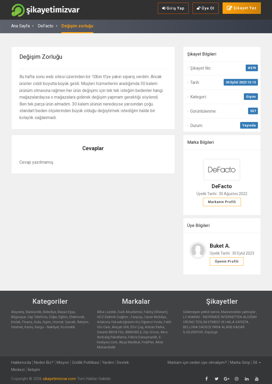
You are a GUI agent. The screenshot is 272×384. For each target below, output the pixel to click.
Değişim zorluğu (77, 25)
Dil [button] (257, 362)
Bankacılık (33, 312)
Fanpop (137, 317)
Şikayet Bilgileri (201, 54)
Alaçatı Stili (120, 327)
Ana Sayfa (20, 25)
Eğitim (63, 317)
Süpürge (211, 332)
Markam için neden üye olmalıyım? (197, 362)
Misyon (63, 362)
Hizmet (58, 322)
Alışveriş (17, 312)
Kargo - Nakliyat (47, 327)
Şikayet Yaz (242, 8)
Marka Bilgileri (200, 142)
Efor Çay (136, 327)
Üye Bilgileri (198, 225)
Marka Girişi (240, 362)
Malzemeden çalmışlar (238, 312)
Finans (27, 322)
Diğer (53, 317)
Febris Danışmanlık (142, 337)
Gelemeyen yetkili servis (201, 312)
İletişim (82, 322)
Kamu (28, 327)
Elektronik (76, 317)
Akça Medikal (129, 342)
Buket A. (220, 246)
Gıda (37, 322)
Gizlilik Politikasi (85, 362)
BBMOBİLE (133, 332)
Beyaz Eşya (66, 312)
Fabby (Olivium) (156, 312)
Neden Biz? (44, 362)
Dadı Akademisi (130, 312)
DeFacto (45, 25)
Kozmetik (68, 327)
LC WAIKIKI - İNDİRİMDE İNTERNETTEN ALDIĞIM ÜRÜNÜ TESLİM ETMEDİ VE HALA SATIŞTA (220, 319)
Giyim (251, 97)
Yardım (108, 362)
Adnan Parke (154, 327)
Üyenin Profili (227, 261)
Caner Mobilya (155, 317)
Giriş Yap (173, 8)
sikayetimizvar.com (59, 378)
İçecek (70, 322)
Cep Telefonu (37, 317)
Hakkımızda (21, 362)
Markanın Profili (222, 202)
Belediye (49, 312)
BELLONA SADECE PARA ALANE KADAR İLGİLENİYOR (214, 329)
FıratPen (148, 342)
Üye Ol (205, 8)
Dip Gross (151, 332)
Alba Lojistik (106, 312)
